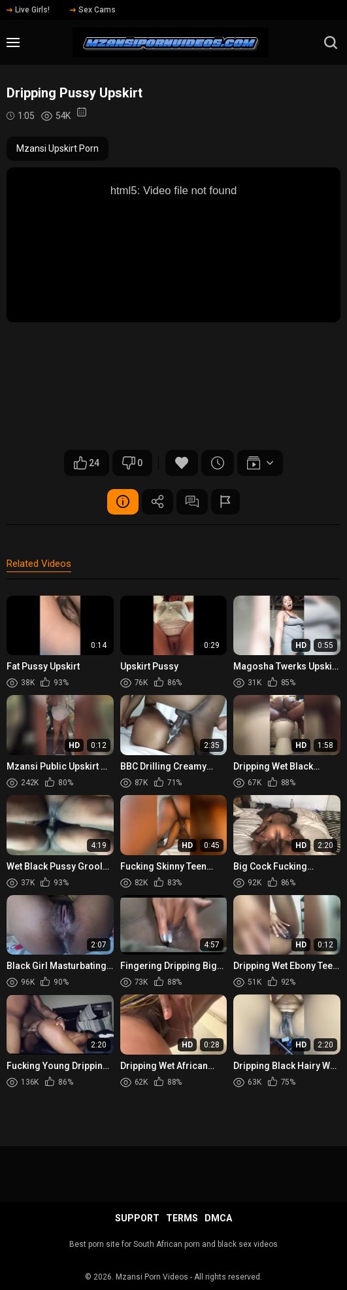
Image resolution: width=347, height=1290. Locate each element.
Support (137, 1218)
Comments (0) (192, 502)
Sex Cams (93, 9)
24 (86, 462)
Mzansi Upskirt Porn (57, 148)
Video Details (120, 502)
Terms (182, 1218)
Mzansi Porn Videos (152, 1277)
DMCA (218, 1218)
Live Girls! (28, 9)
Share (156, 502)
